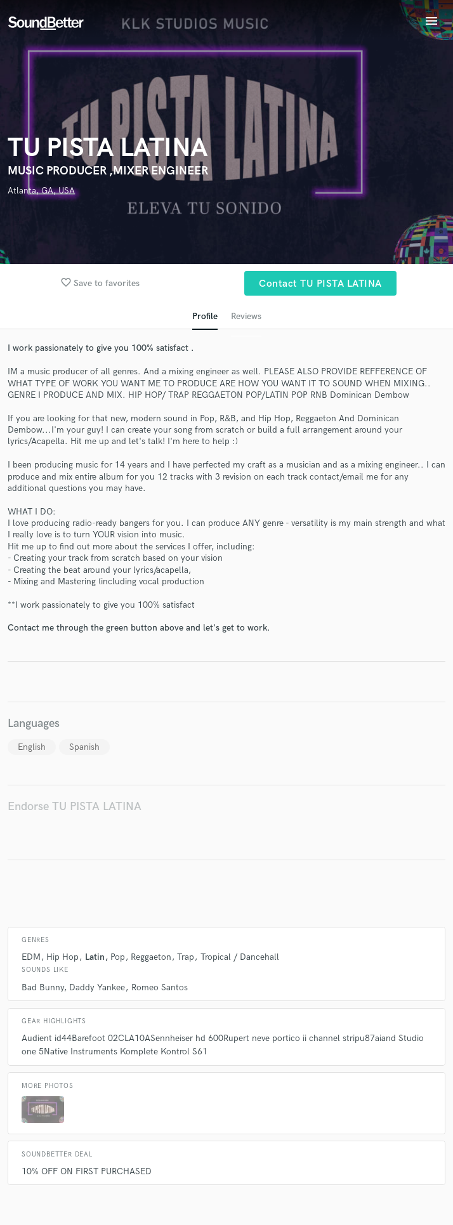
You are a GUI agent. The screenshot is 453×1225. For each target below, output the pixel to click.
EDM (31, 957)
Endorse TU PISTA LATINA (74, 806)
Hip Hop (62, 957)
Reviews (246, 316)
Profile (205, 316)
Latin (95, 957)
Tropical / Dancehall (239, 957)
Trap (185, 957)
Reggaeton (151, 957)
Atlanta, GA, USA (41, 190)
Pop (117, 957)
